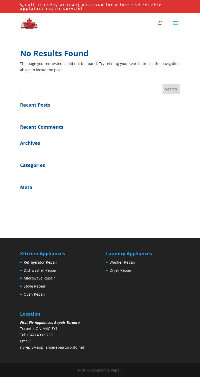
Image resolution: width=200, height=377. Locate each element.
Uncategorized (32, 173)
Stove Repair (35, 286)
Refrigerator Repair (40, 262)
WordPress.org (33, 219)
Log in (25, 195)
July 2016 (28, 151)
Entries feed (30, 204)
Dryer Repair (121, 270)
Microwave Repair (39, 278)
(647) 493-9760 (85, 4)
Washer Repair (122, 262)
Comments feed (34, 212)
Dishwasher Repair (40, 270)
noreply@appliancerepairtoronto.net (52, 347)
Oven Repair (34, 294)
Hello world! (30, 113)
